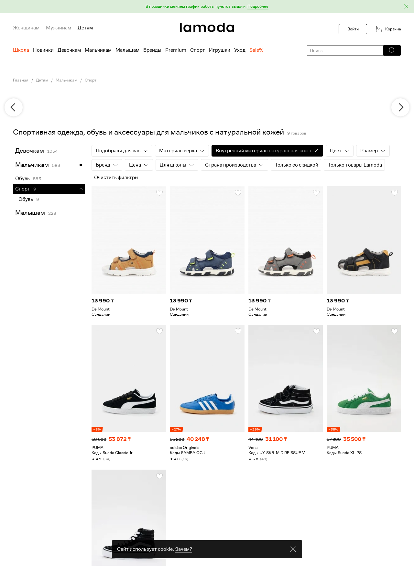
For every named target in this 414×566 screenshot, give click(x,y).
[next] (400, 107)
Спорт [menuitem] (197, 50)
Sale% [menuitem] (256, 50)
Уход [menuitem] (239, 50)
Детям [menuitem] (85, 28)
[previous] (14, 107)
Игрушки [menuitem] (219, 50)
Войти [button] (353, 29)
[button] (207, 6)
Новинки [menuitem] (43, 50)
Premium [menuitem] (175, 50)
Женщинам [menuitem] (26, 28)
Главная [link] (20, 80)
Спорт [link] (90, 80)
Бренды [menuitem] (152, 50)
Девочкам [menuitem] (69, 50)
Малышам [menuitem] (127, 50)
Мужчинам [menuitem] (58, 28)
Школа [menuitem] (21, 50)
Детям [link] (42, 80)
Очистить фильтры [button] (116, 177)
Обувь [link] (22, 178)
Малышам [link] (30, 212)
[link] (207, 27)
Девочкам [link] (29, 150)
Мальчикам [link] (66, 80)
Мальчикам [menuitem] (98, 50)
